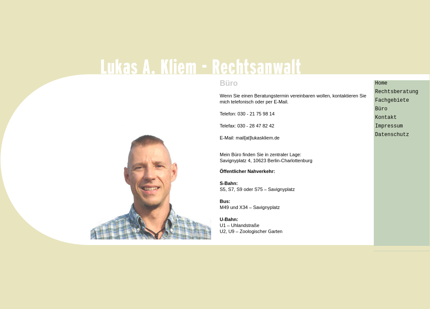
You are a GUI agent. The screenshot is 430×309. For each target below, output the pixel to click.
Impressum (389, 126)
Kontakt (386, 118)
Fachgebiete (392, 100)
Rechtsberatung (396, 92)
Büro (381, 109)
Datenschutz (392, 135)
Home (381, 83)
